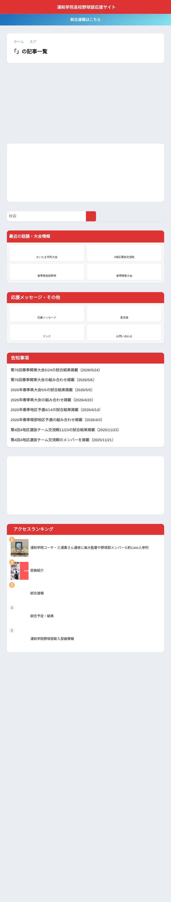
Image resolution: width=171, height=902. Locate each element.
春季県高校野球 (47, 272)
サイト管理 (129, 888)
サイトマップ (109, 888)
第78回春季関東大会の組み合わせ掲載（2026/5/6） (55, 380)
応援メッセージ (47, 314)
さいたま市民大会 (47, 253)
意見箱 (124, 314)
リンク (47, 332)
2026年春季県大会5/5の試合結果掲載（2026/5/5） (54, 390)
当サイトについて (46, 888)
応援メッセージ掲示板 (70, 813)
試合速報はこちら (85, 20)
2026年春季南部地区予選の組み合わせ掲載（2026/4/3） (59, 420)
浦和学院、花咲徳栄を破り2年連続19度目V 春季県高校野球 (69, 845)
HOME (86, 879)
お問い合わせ (124, 332)
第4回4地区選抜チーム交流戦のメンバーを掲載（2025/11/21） (65, 440)
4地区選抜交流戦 (124, 253)
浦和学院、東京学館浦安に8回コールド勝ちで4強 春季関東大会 (69, 794)
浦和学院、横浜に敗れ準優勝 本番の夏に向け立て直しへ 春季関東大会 (69, 772)
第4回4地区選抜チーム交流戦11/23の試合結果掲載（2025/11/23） (68, 430)
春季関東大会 (124, 272)
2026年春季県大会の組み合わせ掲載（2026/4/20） (54, 400)
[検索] (91, 216)
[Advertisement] (85, 172)
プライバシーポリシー (79, 888)
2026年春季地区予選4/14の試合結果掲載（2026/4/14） (58, 410)
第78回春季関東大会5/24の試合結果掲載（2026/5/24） (58, 370)
